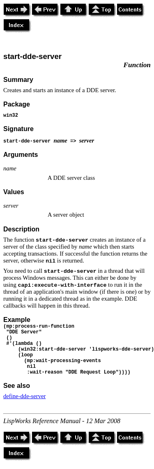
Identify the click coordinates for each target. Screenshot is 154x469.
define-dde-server (24, 396)
